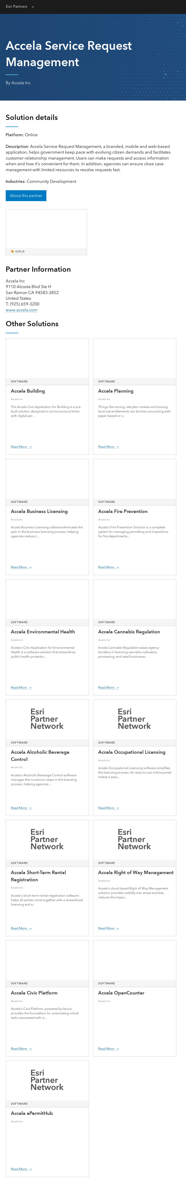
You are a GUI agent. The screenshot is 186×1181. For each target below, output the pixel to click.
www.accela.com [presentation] (21, 309)
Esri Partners (16, 6)
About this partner (26, 195)
